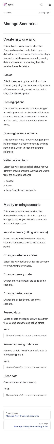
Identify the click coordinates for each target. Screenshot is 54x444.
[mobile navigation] (49, 4)
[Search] (41, 5)
